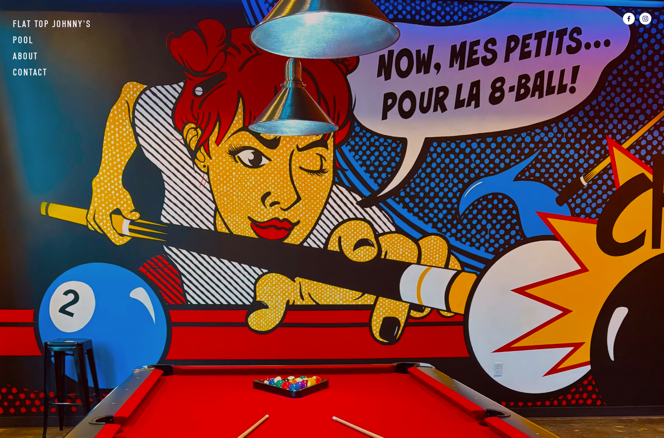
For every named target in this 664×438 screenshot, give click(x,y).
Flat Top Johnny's (52, 24)
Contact (30, 72)
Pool (23, 40)
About (25, 56)
